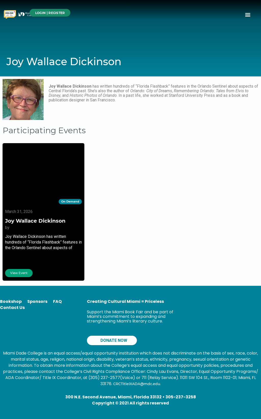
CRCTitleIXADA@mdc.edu (136, 384)
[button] (248, 14)
